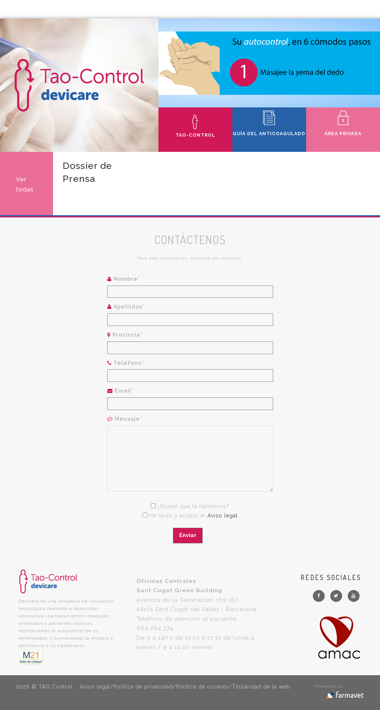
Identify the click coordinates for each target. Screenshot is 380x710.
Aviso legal (222, 516)
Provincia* (127, 335)
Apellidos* (129, 307)
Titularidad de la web (261, 687)
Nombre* (127, 279)
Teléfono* (129, 363)
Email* (124, 391)
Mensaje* (128, 419)
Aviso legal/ (97, 687)
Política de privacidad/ (145, 687)
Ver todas (25, 184)
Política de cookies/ (204, 687)
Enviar (187, 535)
